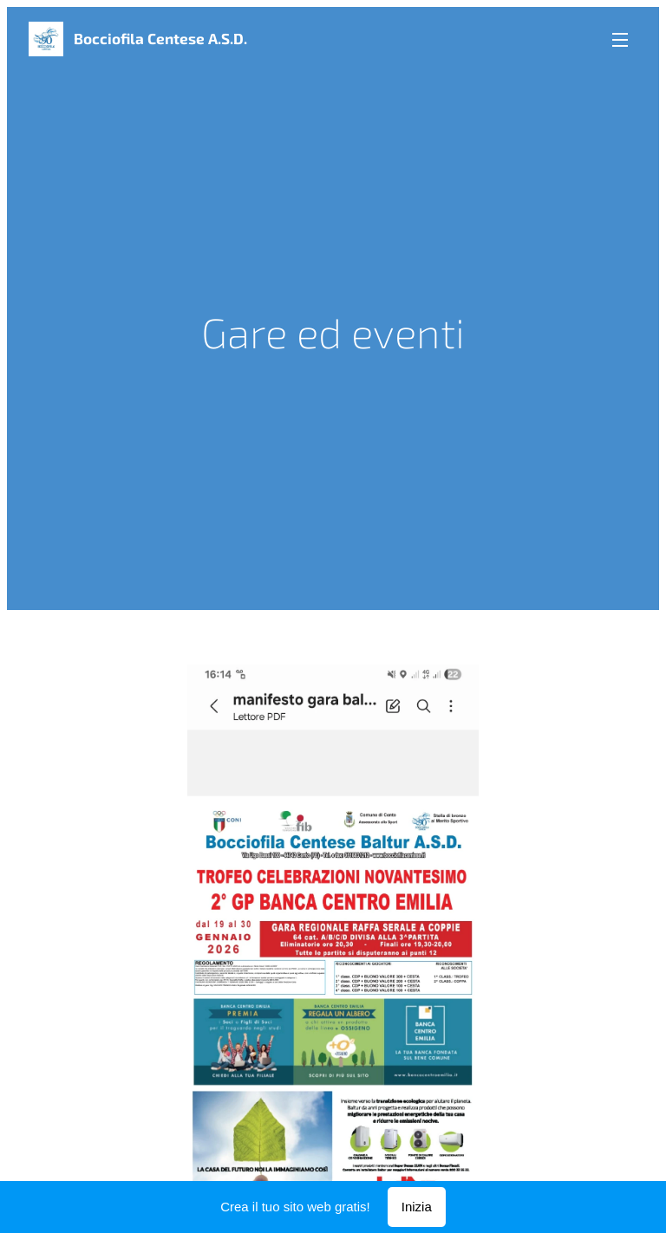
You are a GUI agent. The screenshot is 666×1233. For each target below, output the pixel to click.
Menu (620, 40)
